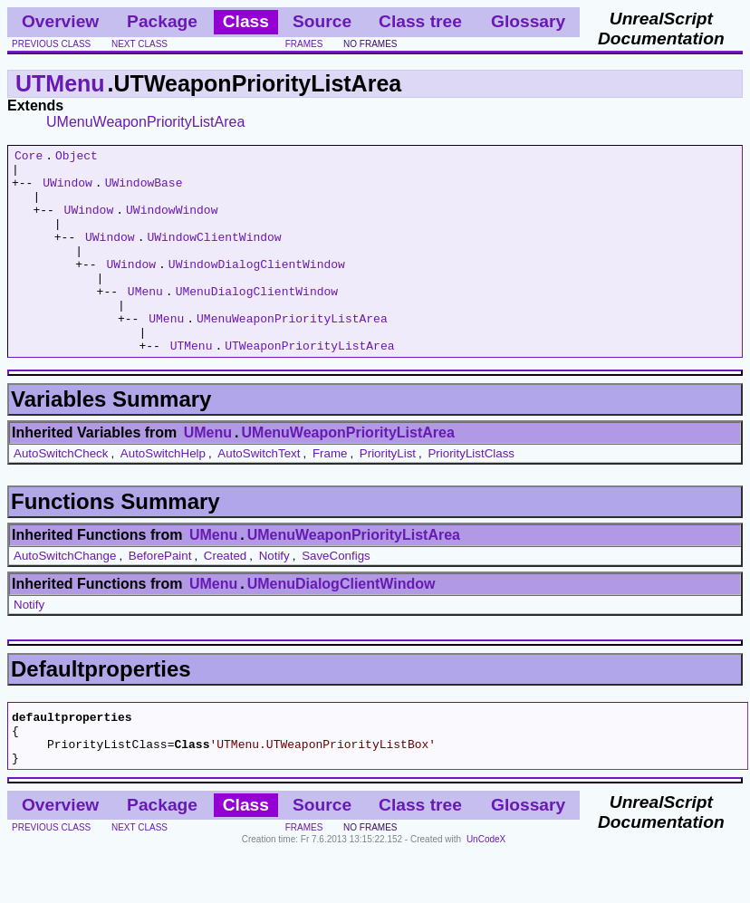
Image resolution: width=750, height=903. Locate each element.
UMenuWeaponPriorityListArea (145, 122)
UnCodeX (485, 891)
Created (225, 596)
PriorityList (388, 494)
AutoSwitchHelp (163, 494)
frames (304, 44)
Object (76, 157)
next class (139, 44)
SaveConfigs (336, 596)
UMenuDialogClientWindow (257, 320)
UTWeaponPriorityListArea (309, 386)
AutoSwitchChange (65, 596)
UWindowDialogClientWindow (256, 288)
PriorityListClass (471, 494)
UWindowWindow (171, 223)
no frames (370, 44)
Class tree (420, 21)
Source (322, 21)
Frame (330, 494)
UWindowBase (144, 190)
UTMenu (60, 83)
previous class (51, 44)
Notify (274, 596)
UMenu (145, 320)
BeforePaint (160, 596)
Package (162, 21)
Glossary (528, 21)
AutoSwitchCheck (61, 494)
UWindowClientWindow (214, 255)
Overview (60, 21)
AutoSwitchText (258, 494)
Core (28, 157)
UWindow (67, 190)
